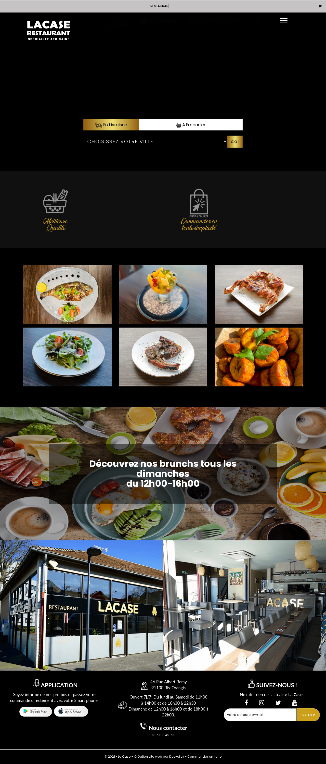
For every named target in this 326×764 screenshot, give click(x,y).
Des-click (176, 756)
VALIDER (308, 715)
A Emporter (190, 125)
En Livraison (111, 125)
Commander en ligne (204, 756)
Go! (235, 141)
